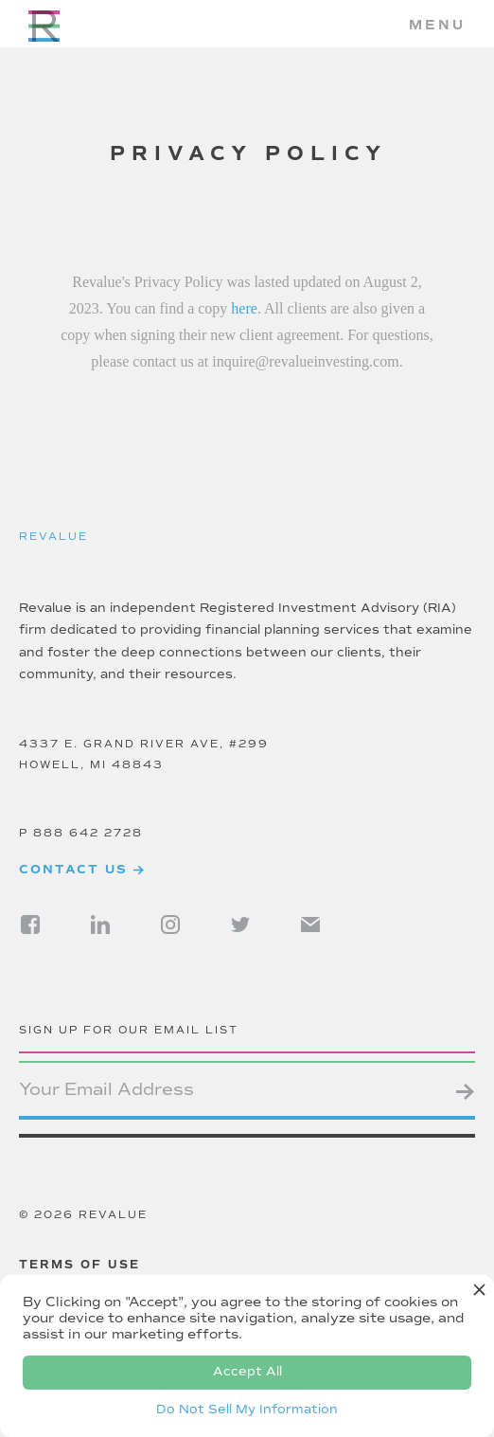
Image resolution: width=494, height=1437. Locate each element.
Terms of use (79, 1265)
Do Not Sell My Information (247, 1409)
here (244, 308)
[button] (437, 25)
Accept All (247, 1371)
